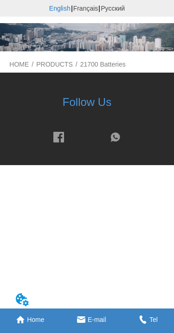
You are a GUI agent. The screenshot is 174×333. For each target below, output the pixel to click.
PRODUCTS (54, 64)
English (60, 8)
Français (85, 8)
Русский (113, 8)
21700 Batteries (103, 64)
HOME (19, 64)
